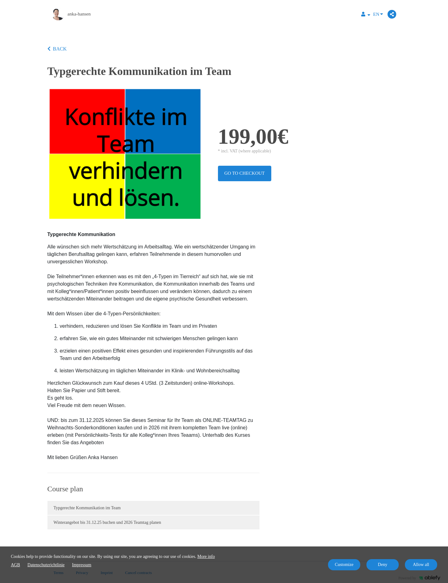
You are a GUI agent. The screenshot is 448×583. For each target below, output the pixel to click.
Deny (382, 564)
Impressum (81, 565)
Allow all (421, 564)
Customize (344, 564)
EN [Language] (378, 14)
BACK (57, 48)
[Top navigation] (365, 15)
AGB (15, 565)
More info (206, 556)
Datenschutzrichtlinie (46, 565)
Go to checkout (244, 173)
